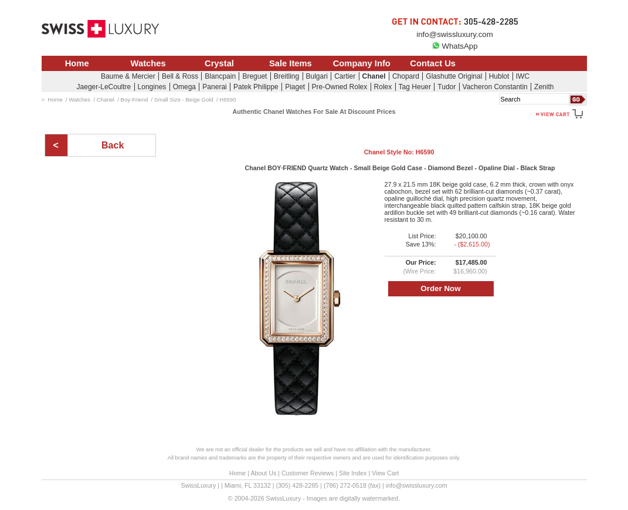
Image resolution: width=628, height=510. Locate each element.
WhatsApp (454, 46)
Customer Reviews (307, 473)
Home (77, 63)
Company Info (362, 63)
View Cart (385, 473)
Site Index (352, 473)
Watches (148, 63)
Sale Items (290, 63)
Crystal (219, 63)
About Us (263, 473)
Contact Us (433, 63)
